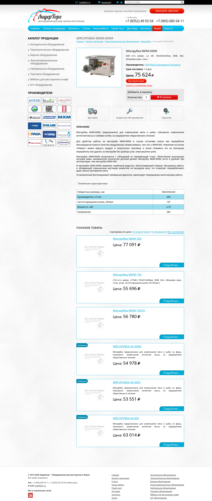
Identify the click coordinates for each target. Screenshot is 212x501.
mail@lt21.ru (84, 2)
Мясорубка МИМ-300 (127, 239)
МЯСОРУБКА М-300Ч (127, 382)
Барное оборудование (43, 55)
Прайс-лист (117, 28)
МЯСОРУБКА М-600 (126, 418)
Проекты (74, 28)
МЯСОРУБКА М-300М (127, 346)
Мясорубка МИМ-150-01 (129, 310)
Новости (168, 28)
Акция (157, 28)
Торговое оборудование (44, 74)
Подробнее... (171, 265)
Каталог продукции (54, 28)
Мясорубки (146, 41)
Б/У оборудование (41, 85)
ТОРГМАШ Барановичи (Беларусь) (163, 64)
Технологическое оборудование (49, 49)
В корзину (164, 97)
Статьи (86, 28)
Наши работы (100, 28)
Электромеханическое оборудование (43, 62)
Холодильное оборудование (47, 44)
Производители (40, 93)
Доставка (132, 28)
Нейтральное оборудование (47, 68)
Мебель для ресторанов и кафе (49, 79)
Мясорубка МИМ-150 (127, 274)
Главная (34, 28)
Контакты (145, 28)
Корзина (106, 2)
